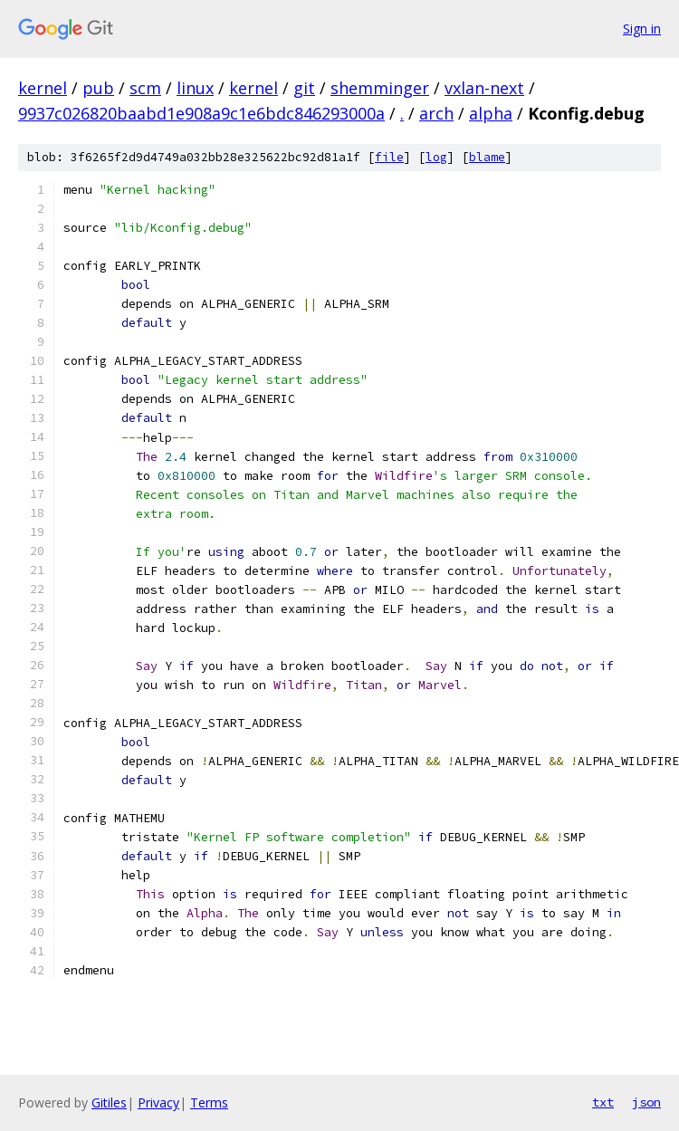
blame (487, 157)
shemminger (379, 88)
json (646, 1102)
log (436, 157)
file (389, 157)
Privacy (158, 1102)
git (304, 88)
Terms (209, 1102)
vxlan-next (484, 88)
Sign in (642, 28)
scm (145, 88)
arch (436, 113)
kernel (42, 88)
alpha (490, 113)
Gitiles (109, 1102)
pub (98, 88)
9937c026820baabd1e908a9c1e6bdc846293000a (201, 113)
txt (603, 1102)
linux (195, 88)
